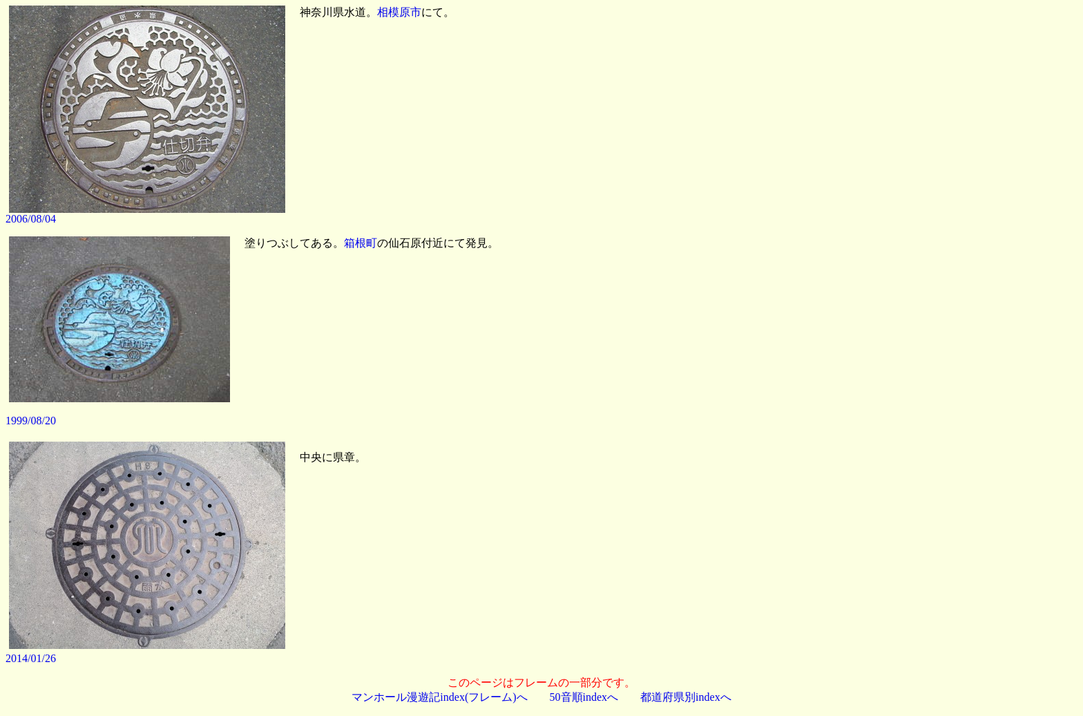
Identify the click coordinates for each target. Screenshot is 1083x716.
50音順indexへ (584, 697)
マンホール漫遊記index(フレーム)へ (439, 697)
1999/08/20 (31, 420)
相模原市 (399, 12)
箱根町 (360, 243)
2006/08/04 (31, 219)
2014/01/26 (31, 658)
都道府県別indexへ (685, 697)
